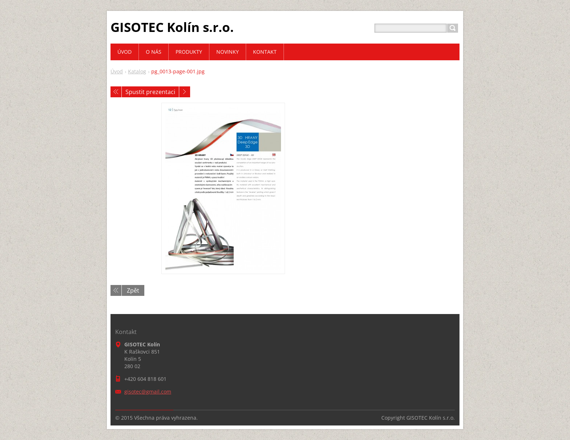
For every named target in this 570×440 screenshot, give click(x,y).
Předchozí (116, 91)
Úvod (117, 71)
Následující (184, 91)
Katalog (137, 71)
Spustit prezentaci (150, 92)
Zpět (133, 290)
